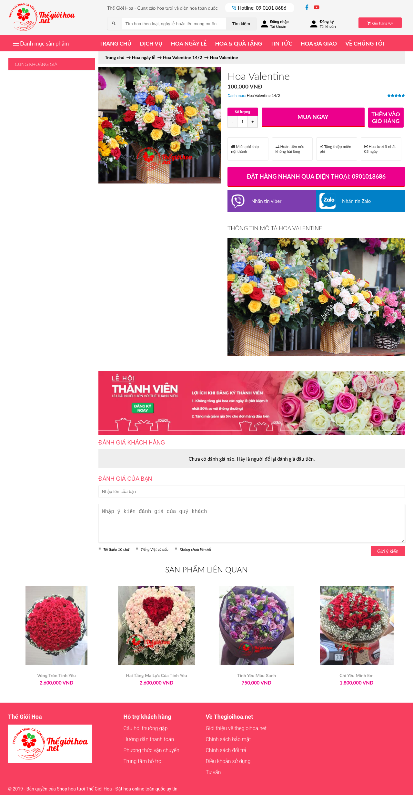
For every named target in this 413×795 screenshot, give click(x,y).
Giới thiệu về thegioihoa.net (236, 728)
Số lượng (242, 111)
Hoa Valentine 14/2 (263, 95)
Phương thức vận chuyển (151, 750)
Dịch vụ (151, 43)
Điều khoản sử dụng (228, 761)
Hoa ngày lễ (189, 43)
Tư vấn (213, 772)
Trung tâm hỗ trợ (143, 761)
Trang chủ (115, 43)
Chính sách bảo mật (228, 739)
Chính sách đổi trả (226, 750)
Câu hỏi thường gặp (146, 728)
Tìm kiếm (241, 23)
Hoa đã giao (319, 43)
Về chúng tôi (364, 43)
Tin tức (281, 43)
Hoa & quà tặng (238, 43)
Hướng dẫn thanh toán (149, 739)
